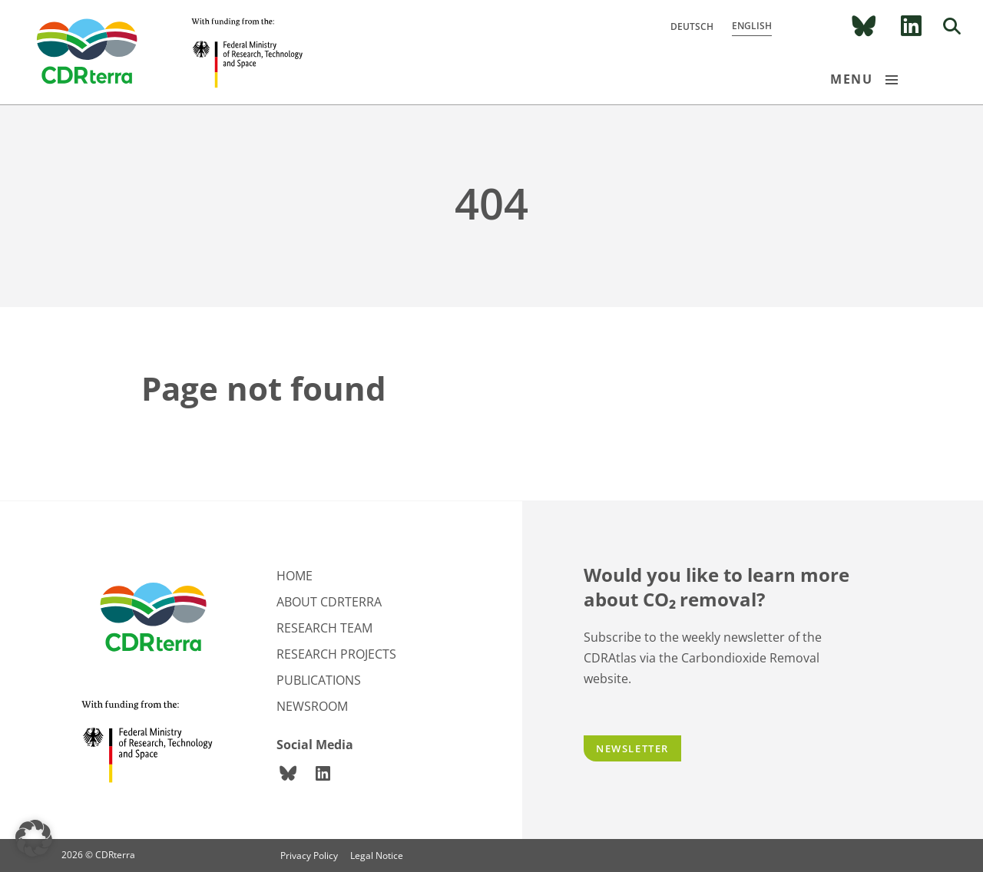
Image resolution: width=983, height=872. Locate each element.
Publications (318, 680)
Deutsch (691, 26)
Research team (324, 627)
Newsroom (312, 706)
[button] (34, 838)
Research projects (336, 654)
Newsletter (632, 748)
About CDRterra (329, 601)
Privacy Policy (309, 855)
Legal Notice (376, 855)
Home (294, 575)
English (752, 25)
